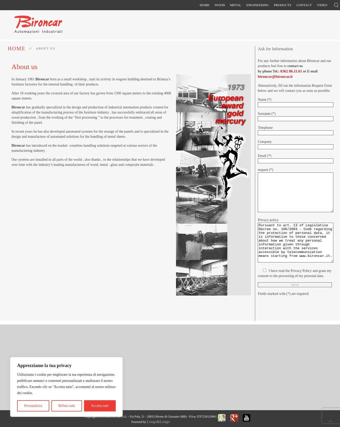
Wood (220, 5)
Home (204, 5)
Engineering (257, 5)
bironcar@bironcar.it (275, 76)
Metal (235, 5)
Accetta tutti (100, 406)
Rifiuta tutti (66, 406)
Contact (304, 5)
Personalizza (33, 406)
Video (322, 5)
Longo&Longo (158, 422)
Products (282, 5)
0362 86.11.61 (291, 71)
